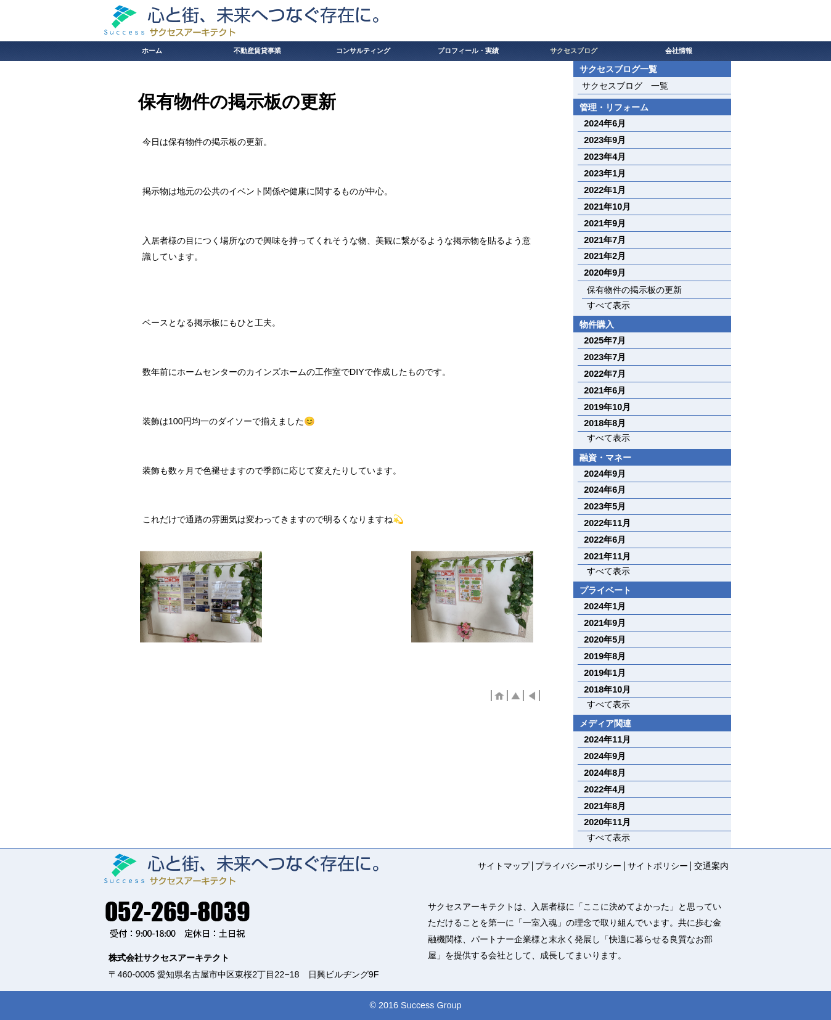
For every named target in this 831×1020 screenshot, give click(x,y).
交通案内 (711, 866)
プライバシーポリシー (578, 866)
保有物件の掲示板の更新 (634, 290)
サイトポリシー (658, 866)
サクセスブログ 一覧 (625, 86)
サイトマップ (504, 866)
